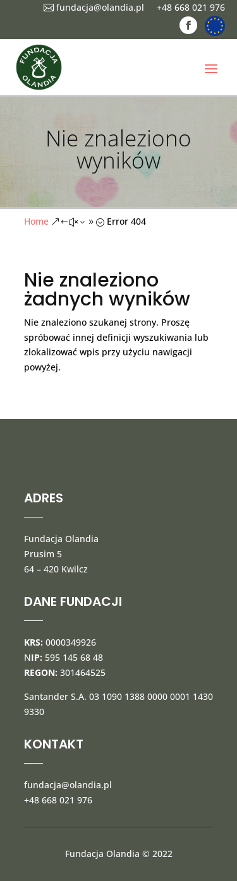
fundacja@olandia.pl (94, 7)
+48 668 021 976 (191, 7)
